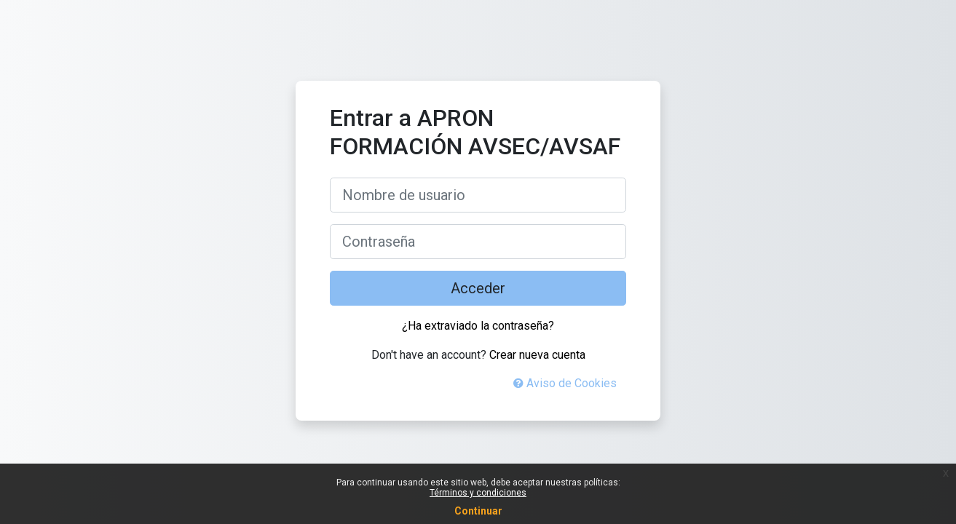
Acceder (478, 288)
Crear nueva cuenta (537, 355)
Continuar (478, 511)
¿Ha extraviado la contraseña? (478, 326)
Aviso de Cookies (565, 383)
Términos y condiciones (478, 493)
